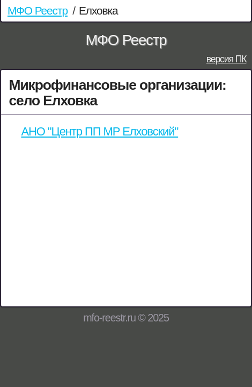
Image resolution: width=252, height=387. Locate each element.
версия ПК (226, 59)
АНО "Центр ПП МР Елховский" (99, 131)
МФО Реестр (38, 10)
